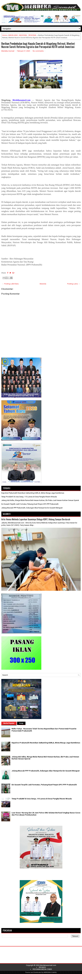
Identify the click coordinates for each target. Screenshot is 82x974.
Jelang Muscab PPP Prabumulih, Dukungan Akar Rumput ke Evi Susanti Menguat (32, 508)
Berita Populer (8, 723)
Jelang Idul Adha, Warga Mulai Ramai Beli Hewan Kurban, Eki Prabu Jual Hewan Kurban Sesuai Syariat (40, 500)
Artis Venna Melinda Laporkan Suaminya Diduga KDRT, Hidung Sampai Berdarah (35, 519)
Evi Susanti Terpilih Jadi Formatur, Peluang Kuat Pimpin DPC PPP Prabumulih (30, 504)
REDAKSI (42, 967)
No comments (38, 51)
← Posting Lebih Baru (10, 284)
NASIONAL (23, 35)
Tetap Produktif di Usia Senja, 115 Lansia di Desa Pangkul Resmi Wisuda (29, 497)
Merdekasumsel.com (48, 965)
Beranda (43, 284)
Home (4, 35)
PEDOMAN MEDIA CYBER (42, 969)
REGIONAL (33, 35)
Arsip (21, 723)
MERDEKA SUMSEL (50, 972)
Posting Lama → (73, 284)
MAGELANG (13, 35)
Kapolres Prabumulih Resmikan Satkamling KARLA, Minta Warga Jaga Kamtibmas (32, 493)
